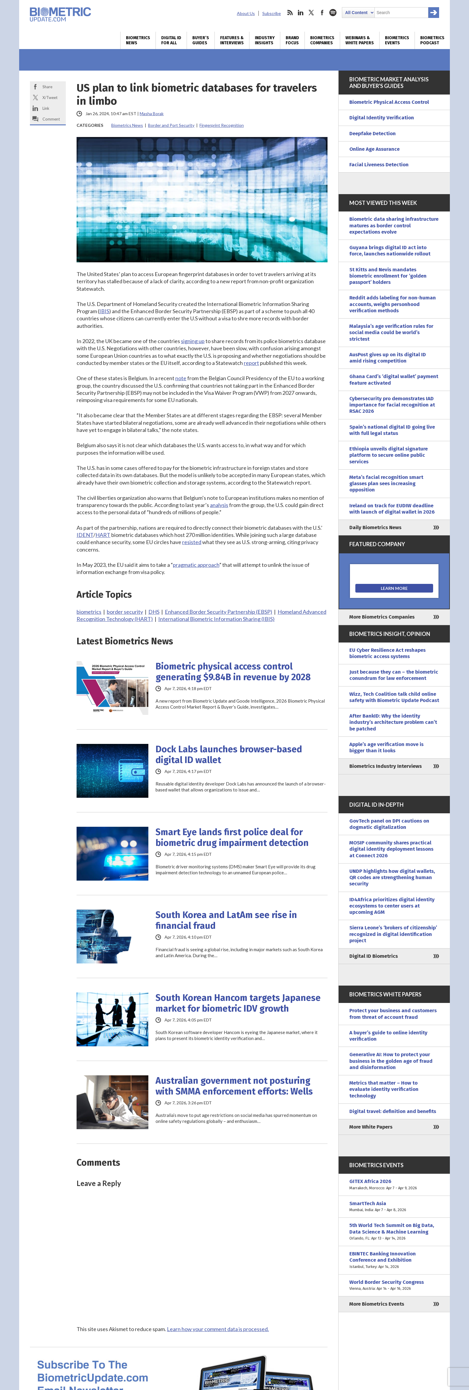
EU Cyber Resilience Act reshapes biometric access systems (387, 653)
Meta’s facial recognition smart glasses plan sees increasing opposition (386, 483)
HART (102, 535)
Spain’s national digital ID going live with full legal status (392, 430)
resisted (191, 542)
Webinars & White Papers (359, 40)
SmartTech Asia (394, 1206)
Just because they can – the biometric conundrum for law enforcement (393, 675)
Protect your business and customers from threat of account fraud (393, 1013)
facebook (322, 12)
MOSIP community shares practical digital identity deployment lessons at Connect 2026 (391, 849)
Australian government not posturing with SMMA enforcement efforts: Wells (234, 1086)
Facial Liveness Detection (379, 165)
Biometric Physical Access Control (389, 102)
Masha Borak (152, 113)
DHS (153, 611)
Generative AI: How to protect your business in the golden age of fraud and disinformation (391, 1061)
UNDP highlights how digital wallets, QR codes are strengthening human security (392, 877)
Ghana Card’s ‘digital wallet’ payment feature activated (393, 379)
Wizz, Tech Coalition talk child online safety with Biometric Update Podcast (394, 697)
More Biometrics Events (376, 1304)
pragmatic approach (196, 564)
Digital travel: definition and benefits (392, 1111)
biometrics (89, 611)
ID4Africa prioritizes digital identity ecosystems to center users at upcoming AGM (392, 906)
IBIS (104, 311)
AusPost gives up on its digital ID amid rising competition (387, 357)
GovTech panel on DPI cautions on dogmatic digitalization (389, 824)
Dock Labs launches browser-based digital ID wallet (229, 754)
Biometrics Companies (322, 40)
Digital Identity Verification (381, 118)
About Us (246, 13)
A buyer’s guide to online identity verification (388, 1036)
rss (289, 12)
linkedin (300, 12)
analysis (219, 505)
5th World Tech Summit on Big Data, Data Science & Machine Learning (394, 1231)
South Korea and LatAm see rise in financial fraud (226, 920)
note (180, 378)
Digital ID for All (171, 40)
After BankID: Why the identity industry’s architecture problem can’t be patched (393, 722)
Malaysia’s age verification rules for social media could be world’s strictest (391, 332)
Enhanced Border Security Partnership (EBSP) (218, 611)
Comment (51, 119)
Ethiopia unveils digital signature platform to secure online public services (388, 455)
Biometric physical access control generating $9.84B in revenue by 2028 (233, 672)
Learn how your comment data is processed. (218, 1329)
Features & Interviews (232, 40)
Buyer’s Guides (200, 40)
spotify (333, 12)
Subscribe (271, 13)
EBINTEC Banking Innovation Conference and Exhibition (394, 1260)
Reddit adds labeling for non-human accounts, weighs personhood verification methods (392, 304)
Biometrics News (138, 40)
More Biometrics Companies (382, 617)
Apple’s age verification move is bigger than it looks (386, 747)
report (251, 363)
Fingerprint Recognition (222, 125)
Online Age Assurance (374, 149)
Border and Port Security (171, 125)
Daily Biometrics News (375, 527)
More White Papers (370, 1127)
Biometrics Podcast (432, 40)
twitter (311, 12)
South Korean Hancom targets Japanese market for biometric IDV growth (238, 1003)
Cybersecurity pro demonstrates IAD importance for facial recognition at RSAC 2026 (392, 405)
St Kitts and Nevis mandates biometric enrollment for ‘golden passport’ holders (388, 276)
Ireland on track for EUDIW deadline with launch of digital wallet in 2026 (392, 509)
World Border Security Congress (394, 1285)
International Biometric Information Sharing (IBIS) (216, 619)
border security (125, 611)
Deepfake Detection (372, 133)
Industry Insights (265, 40)
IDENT (85, 535)
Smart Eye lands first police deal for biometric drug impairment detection (232, 837)
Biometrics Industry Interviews (385, 766)
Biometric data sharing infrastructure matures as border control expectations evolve (393, 225)
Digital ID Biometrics (373, 956)
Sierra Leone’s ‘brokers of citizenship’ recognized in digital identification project (393, 934)
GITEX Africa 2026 (394, 1184)
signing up (193, 341)
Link (45, 108)
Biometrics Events (397, 40)
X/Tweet (49, 97)
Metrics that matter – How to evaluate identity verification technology (383, 1089)
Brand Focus (292, 40)
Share (47, 86)
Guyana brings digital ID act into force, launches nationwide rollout (389, 250)
